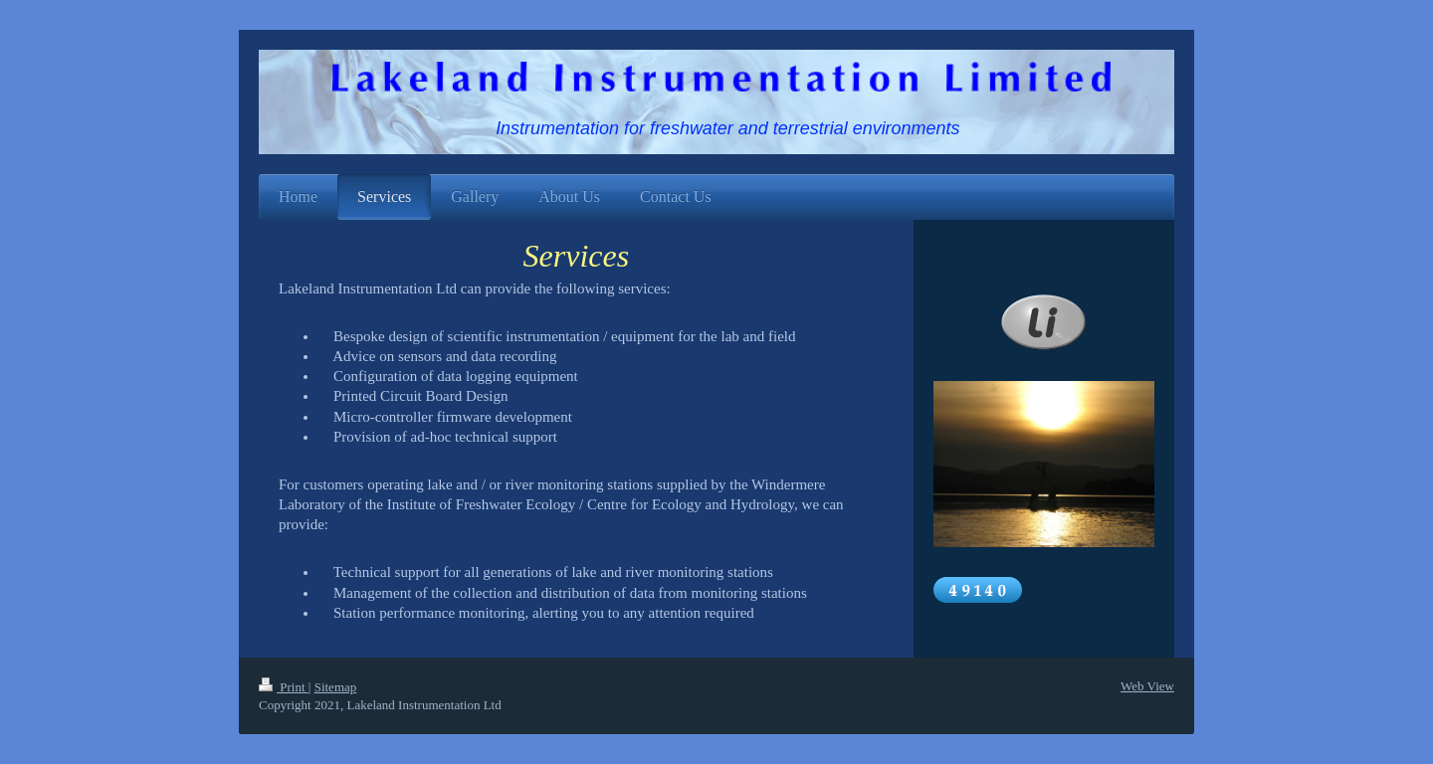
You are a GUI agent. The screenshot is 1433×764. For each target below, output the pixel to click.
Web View (1147, 685)
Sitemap (335, 686)
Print (283, 686)
